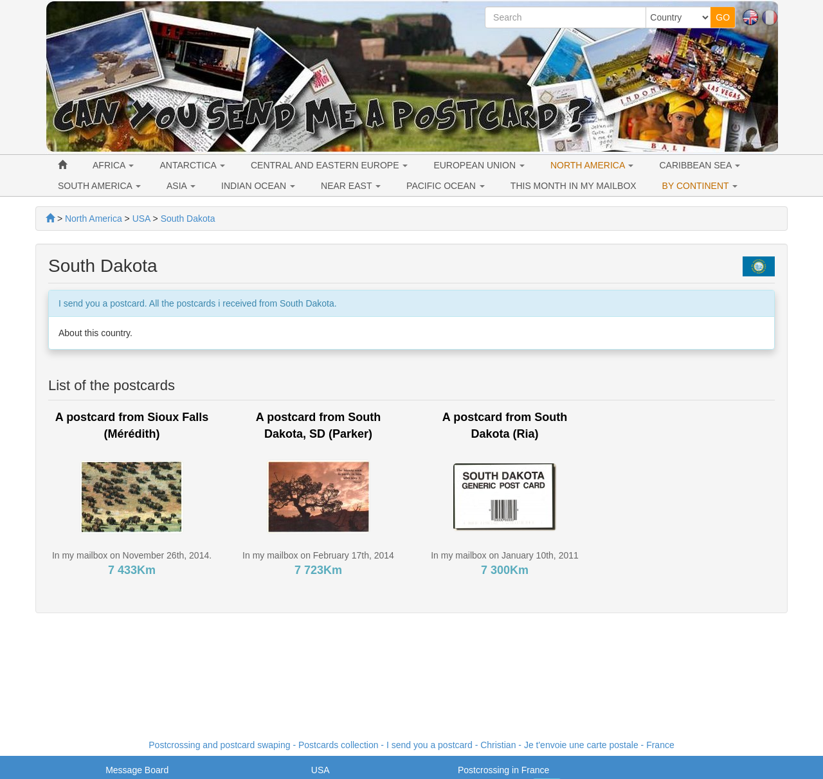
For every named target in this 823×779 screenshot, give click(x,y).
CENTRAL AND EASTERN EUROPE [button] (329, 165)
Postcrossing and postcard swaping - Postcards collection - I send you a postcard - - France (411, 745)
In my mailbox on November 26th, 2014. (132, 555)
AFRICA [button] (113, 165)
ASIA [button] (181, 186)
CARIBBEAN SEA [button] (699, 165)
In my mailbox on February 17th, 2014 (318, 555)
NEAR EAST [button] (351, 186)
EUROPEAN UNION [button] (478, 165)
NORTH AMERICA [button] (592, 165)
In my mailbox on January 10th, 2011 (505, 555)
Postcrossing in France (503, 770)
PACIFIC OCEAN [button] (445, 186)
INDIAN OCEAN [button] (258, 186)
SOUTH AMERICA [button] (99, 186)
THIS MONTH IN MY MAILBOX (574, 186)
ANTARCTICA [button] (192, 165)
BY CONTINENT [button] (700, 186)
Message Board (136, 770)
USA (320, 770)
